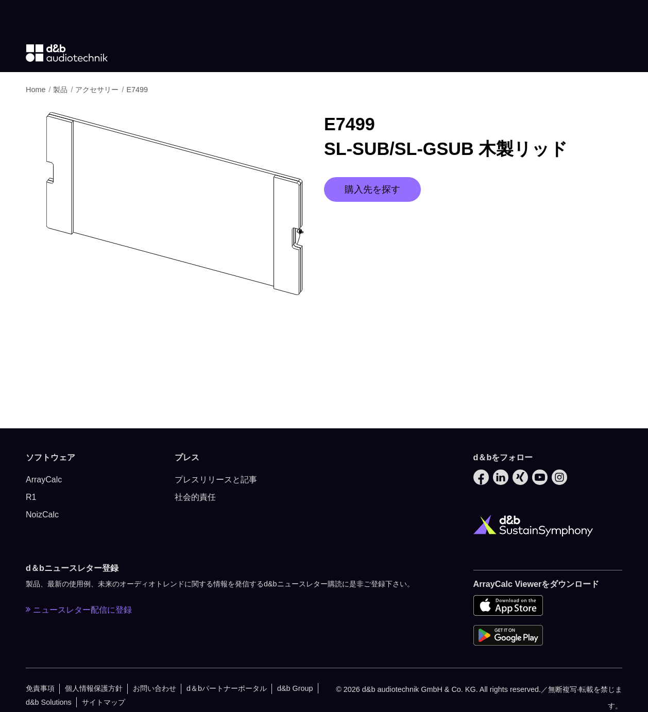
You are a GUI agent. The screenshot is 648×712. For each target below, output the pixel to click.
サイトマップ (103, 702)
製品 (61, 89)
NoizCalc (42, 514)
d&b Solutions (49, 702)
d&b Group (295, 688)
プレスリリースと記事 (216, 479)
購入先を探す (372, 189)
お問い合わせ (154, 688)
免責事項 (40, 688)
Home (36, 89)
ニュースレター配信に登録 (79, 609)
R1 (31, 497)
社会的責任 (195, 497)
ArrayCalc (44, 479)
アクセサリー (98, 89)
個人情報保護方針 (94, 688)
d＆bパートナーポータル (226, 688)
